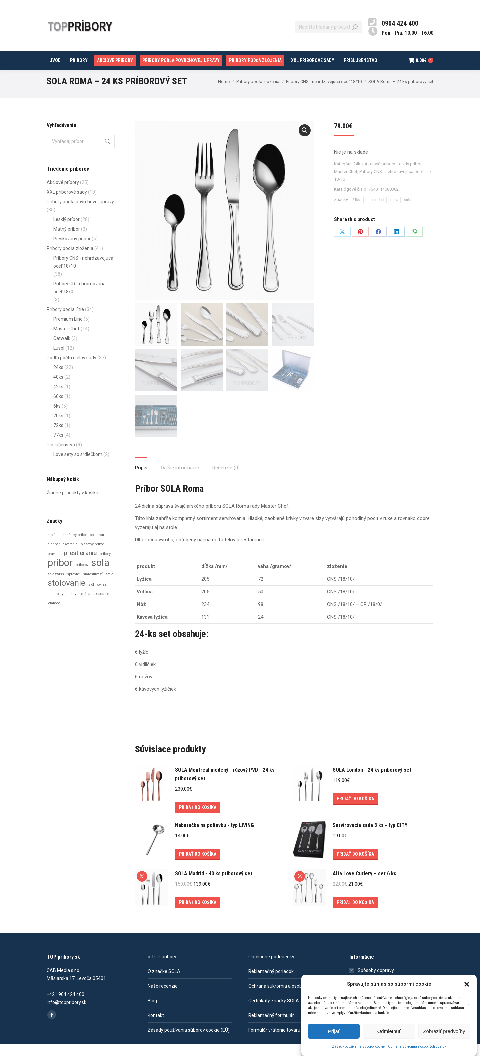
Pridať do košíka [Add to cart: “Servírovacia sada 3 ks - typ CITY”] (355, 866)
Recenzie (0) (226, 480)
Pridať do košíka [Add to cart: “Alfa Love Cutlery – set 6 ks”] (355, 914)
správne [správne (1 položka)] (73, 586)
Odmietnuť (389, 1031)
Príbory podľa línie (65, 321)
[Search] (328, 39)
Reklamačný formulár (271, 1027)
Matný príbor (66, 241)
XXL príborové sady (67, 204)
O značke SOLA (164, 983)
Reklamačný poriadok (271, 983)
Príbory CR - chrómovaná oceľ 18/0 (79, 299)
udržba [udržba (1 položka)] (84, 606)
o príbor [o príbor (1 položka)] (54, 556)
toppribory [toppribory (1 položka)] (55, 606)
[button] (466, 984)
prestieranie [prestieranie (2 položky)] (80, 565)
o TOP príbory (162, 968)
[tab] (141, 476)
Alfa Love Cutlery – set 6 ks (364, 885)
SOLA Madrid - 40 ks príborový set (213, 885)
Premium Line (68, 331)
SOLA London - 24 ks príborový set (372, 782)
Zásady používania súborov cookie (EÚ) (189, 1042)
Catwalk (61, 350)
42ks (58, 398)
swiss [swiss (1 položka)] (102, 596)
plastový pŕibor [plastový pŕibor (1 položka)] (92, 556)
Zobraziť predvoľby (444, 1031)
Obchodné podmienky (271, 968)
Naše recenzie (163, 998)
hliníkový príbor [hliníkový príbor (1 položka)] (75, 547)
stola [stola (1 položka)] (109, 586)
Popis (141, 480)
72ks (58, 437)
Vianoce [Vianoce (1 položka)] (54, 615)
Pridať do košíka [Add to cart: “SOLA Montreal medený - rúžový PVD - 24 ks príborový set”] (197, 819)
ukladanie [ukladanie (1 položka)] (101, 606)
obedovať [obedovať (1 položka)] (97, 547)
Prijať (334, 1031)
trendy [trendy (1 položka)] (71, 606)
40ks (58, 389)
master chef (375, 212)
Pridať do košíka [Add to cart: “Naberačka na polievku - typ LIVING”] (197, 866)
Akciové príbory (380, 175)
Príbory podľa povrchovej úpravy (80, 213)
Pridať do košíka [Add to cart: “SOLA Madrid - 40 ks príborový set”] (197, 914)
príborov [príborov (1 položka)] (82, 577)
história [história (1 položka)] (54, 547)
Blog (152, 1012)
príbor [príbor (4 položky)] (60, 575)
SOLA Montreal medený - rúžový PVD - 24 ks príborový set (225, 786)
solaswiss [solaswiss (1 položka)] (56, 586)
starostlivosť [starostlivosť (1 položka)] (93, 586)
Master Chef (345, 183)
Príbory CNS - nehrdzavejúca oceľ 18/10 (83, 274)
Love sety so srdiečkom (77, 466)
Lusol (58, 360)
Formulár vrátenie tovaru (274, 1042)
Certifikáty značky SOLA (273, 1012)
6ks (57, 418)
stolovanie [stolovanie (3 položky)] (66, 595)
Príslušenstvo (61, 456)
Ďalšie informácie (180, 480)
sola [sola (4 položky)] (100, 575)
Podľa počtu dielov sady (71, 369)
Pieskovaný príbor (72, 250)
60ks (58, 408)
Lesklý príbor (409, 175)
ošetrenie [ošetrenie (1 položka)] (70, 556)
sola (407, 212)
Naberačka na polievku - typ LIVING (214, 837)
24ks (358, 175)
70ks (58, 427)
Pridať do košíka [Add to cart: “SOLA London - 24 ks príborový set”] (355, 810)
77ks (58, 447)
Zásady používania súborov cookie (358, 1046)
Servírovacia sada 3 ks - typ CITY (370, 837)
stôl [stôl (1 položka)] (91, 596)
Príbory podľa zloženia (70, 260)
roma (394, 212)
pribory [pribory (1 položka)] (105, 566)
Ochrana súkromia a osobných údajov (417, 1046)
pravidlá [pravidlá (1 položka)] (54, 566)
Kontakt (156, 1027)
